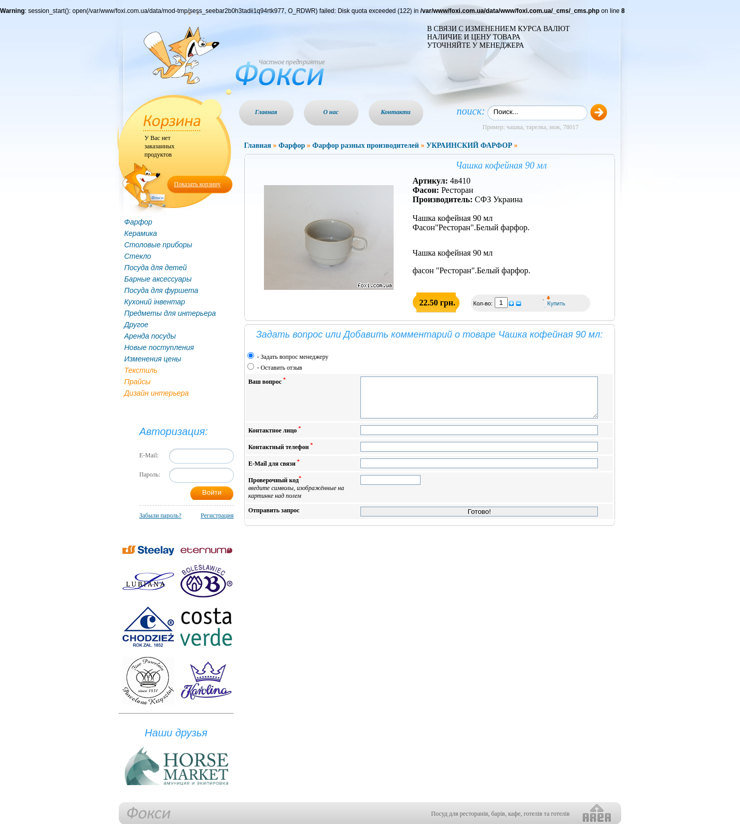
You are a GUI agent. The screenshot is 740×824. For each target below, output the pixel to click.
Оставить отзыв (281, 367)
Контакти (396, 112)
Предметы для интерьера (170, 313)
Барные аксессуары (158, 279)
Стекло (137, 256)
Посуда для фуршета (161, 290)
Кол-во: (483, 303)
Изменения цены (152, 359)
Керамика (140, 233)
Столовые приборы (158, 245)
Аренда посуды (150, 336)
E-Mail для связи (274, 470)
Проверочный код (296, 495)
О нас (331, 112)
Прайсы (137, 382)
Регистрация (217, 515)
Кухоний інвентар (154, 302)
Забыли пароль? (160, 515)
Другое (136, 324)
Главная (266, 112)
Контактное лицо (274, 437)
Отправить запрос (274, 518)
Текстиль (141, 370)
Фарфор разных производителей (365, 145)
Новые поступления (159, 347)
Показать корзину (197, 184)
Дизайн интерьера (156, 393)
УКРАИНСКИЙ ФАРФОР (469, 145)
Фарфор (138, 222)
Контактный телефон (280, 454)
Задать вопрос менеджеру (295, 356)
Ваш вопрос (267, 380)
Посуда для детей (155, 267)
